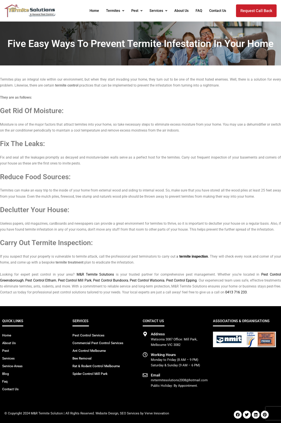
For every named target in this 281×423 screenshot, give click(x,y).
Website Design (106, 413)
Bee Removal (82, 358)
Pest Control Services (88, 335)
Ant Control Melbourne (89, 351)
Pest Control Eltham (40, 280)
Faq (4, 381)
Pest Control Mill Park (75, 280)
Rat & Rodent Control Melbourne (96, 366)
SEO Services (129, 413)
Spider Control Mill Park (90, 374)
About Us (181, 11)
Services (158, 11)
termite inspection (193, 256)
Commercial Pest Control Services (97, 343)
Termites (115, 11)
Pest (136, 11)
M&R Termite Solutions (95, 274)
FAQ (199, 11)
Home (94, 11)
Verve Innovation (156, 413)
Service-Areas (12, 366)
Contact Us (217, 11)
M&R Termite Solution (47, 413)
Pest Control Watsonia (147, 280)
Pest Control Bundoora (110, 280)
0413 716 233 (236, 292)
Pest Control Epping (181, 280)
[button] (115, 11)
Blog (5, 374)
